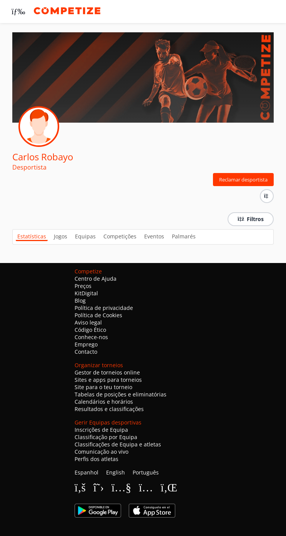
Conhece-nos (91, 337)
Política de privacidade (104, 307)
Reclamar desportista (243, 179)
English (115, 472)
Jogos (60, 236)
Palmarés (184, 236)
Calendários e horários (104, 401)
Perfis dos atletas (96, 459)
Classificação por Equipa (106, 437)
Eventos (154, 236)
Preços (83, 286)
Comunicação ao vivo (101, 451)
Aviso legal (88, 322)
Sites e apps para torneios (108, 379)
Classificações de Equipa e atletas (118, 444)
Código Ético (90, 329)
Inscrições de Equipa (101, 429)
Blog (80, 300)
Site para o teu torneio (103, 387)
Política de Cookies (98, 315)
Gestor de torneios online (107, 372)
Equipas (85, 236)
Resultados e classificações (109, 409)
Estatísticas (31, 236)
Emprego (86, 344)
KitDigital (86, 293)
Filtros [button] (251, 219)
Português (146, 472)
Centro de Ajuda (95, 278)
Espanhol (86, 472)
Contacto (86, 351)
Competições (119, 236)
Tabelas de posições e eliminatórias (120, 394)
